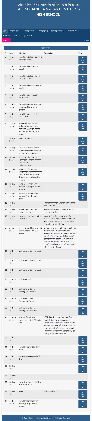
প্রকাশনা (6, 36)
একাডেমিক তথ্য (73, 31)
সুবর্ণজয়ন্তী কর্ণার (29, 36)
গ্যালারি (17, 36)
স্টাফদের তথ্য (43, 31)
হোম (4, 31)
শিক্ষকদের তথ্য (29, 31)
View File (82, 60)
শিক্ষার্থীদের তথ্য (57, 31)
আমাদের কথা (15, 31)
